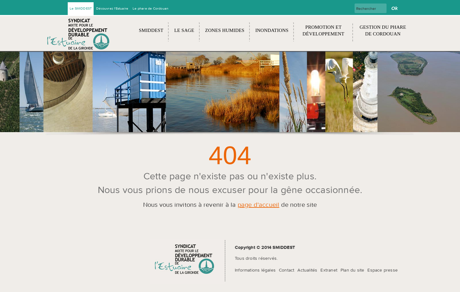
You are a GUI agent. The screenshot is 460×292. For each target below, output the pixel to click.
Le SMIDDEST (81, 8)
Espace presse (382, 270)
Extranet (328, 270)
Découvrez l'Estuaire (112, 8)
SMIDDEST (151, 30)
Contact (286, 270)
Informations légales (255, 270)
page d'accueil (259, 204)
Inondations (271, 30)
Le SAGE (184, 30)
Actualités (307, 270)
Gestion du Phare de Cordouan (383, 30)
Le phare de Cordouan (150, 8)
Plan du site (352, 270)
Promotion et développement (323, 30)
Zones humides (224, 30)
